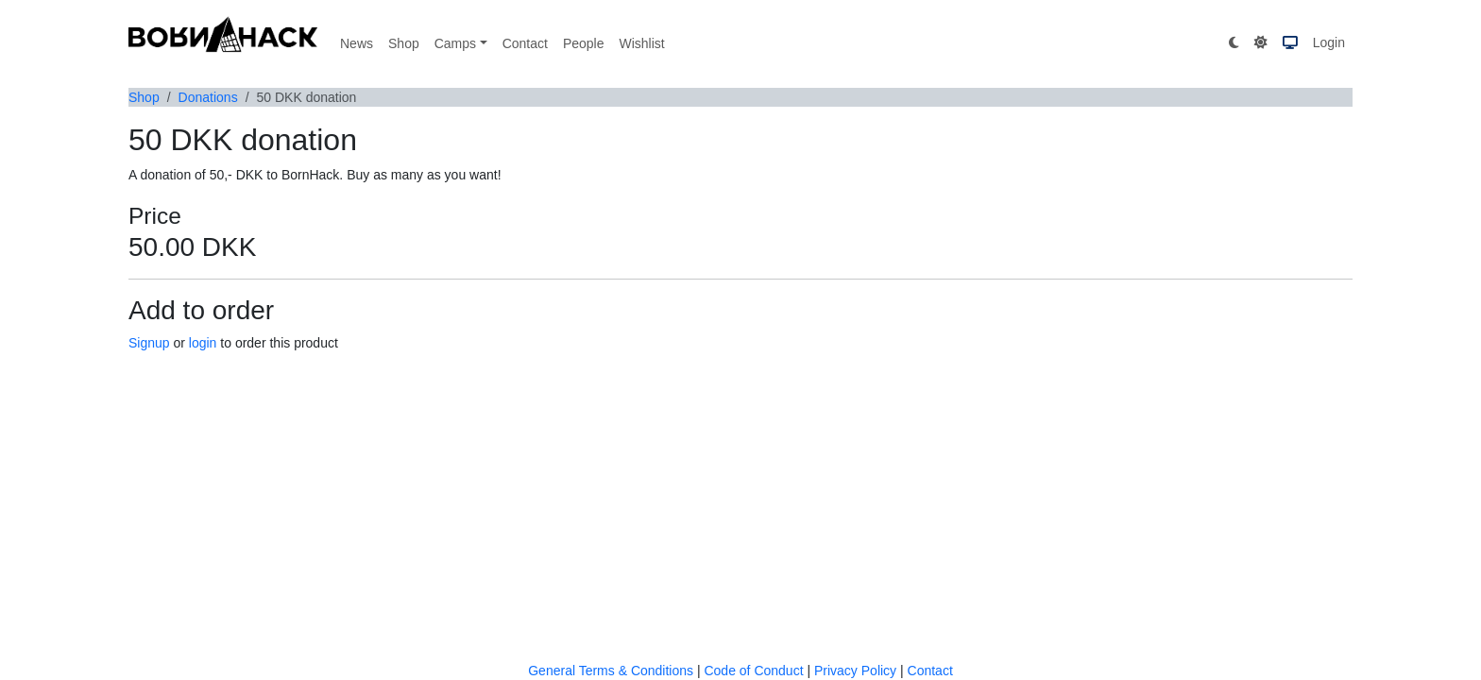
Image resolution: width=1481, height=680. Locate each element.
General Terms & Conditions (610, 670)
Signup (149, 342)
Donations (208, 97)
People (583, 43)
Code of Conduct (753, 670)
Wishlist (641, 43)
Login (1329, 42)
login (203, 342)
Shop (403, 43)
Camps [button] (455, 43)
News (356, 43)
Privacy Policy (855, 670)
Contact (525, 43)
